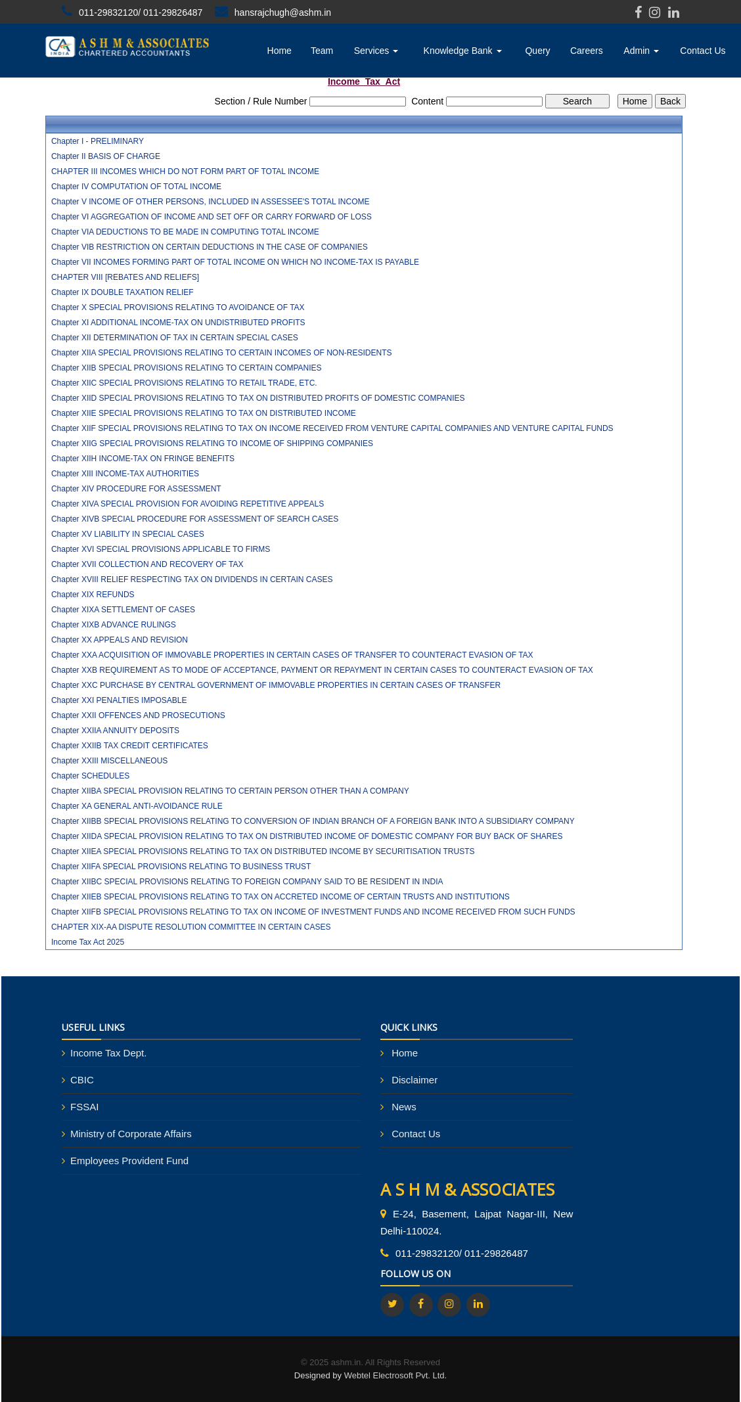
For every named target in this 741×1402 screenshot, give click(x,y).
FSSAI (84, 1106)
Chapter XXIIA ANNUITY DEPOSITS (115, 730)
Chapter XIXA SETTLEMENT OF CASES (123, 609)
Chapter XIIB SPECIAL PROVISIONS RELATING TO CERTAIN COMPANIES (186, 368)
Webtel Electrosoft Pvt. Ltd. (395, 1375)
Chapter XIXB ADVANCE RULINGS (113, 624)
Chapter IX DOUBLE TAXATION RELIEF (122, 292)
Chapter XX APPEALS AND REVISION (119, 639)
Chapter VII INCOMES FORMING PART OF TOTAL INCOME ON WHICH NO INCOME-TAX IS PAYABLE (235, 262)
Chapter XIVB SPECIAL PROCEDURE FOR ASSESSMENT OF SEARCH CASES (194, 519)
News (404, 1106)
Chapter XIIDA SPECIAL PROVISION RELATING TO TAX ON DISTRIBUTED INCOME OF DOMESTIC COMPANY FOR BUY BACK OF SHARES (307, 836)
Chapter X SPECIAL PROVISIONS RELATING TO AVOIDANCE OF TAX (178, 307)
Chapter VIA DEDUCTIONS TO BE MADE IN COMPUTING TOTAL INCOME (185, 232)
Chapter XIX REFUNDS (93, 594)
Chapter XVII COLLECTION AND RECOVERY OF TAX (147, 564)
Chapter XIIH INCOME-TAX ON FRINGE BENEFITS (143, 458)
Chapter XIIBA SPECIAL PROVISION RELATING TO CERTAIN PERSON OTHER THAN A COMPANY (230, 791)
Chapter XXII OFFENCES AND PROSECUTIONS (138, 715)
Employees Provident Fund (129, 1160)
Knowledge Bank (463, 50)
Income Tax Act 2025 (87, 942)
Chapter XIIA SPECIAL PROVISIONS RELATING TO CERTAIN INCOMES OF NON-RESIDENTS (221, 352)
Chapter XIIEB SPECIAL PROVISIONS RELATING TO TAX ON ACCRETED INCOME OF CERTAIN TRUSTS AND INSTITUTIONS (280, 896)
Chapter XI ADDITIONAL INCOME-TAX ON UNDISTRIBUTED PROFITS (178, 322)
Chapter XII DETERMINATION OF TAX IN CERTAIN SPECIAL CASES (174, 337)
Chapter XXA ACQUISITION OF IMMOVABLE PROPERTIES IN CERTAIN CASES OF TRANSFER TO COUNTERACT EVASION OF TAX (292, 655)
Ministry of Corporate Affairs (131, 1133)
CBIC (82, 1079)
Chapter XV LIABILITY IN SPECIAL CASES (127, 534)
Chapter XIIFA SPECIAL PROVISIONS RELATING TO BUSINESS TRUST (181, 866)
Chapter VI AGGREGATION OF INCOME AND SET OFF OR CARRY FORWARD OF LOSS (211, 216)
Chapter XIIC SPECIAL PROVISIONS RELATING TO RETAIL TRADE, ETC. (184, 383)
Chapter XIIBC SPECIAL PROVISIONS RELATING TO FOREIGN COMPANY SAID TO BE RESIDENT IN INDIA (247, 881)
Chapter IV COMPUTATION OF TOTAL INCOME (136, 186)
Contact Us (702, 50)
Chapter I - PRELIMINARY (97, 141)
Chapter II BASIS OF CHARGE (105, 156)
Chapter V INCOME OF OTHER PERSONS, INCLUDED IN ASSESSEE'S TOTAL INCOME (210, 201)
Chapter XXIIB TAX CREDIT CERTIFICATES (129, 745)
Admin (641, 50)
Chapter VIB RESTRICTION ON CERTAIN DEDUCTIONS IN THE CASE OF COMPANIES (209, 247)
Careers (586, 50)
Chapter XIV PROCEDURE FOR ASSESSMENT (136, 488)
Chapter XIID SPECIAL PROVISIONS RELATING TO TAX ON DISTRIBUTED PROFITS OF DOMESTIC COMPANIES (258, 398)
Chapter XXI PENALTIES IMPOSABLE (119, 700)
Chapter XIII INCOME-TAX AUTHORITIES (125, 473)
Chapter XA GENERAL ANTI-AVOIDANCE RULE (137, 806)
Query (537, 50)
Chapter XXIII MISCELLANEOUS (109, 760)
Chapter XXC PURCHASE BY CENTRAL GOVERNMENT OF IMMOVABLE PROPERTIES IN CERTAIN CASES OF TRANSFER (276, 685)
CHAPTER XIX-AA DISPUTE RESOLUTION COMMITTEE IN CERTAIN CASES (191, 927)
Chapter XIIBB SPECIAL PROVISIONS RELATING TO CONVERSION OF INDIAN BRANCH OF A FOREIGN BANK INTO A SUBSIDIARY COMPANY (313, 821)
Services (376, 50)
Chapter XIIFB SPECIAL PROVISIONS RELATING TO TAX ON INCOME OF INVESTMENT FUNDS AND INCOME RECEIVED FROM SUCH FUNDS (313, 911)
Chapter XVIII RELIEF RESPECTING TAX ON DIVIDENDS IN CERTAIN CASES (192, 579)
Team (322, 50)
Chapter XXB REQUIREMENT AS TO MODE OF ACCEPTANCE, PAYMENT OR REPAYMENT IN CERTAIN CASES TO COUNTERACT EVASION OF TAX (322, 670)
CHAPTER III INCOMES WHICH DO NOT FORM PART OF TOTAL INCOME (185, 171)
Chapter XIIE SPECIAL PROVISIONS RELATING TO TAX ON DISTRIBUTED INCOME (203, 413)
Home (279, 50)
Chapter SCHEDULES (90, 775)
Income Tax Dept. (108, 1052)
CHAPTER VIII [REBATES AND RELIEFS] (125, 277)
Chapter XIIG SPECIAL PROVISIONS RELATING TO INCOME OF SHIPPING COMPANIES (212, 443)
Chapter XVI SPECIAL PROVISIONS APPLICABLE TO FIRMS (160, 549)
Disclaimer (415, 1079)
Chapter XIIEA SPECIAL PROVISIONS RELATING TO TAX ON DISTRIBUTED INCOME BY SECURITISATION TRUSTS (263, 851)
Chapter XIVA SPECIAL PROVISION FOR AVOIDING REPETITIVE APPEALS (187, 504)
